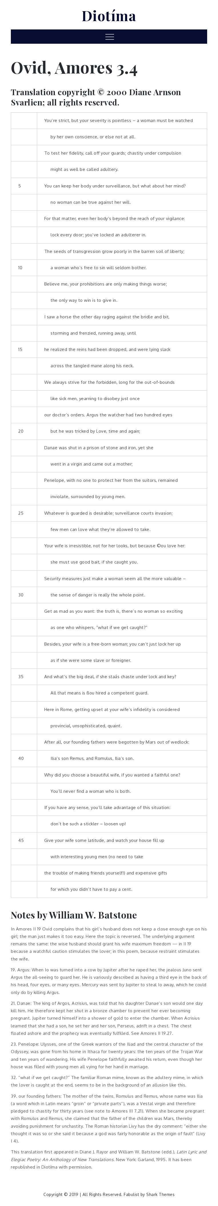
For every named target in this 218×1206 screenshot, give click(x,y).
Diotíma (109, 15)
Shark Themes (160, 1194)
